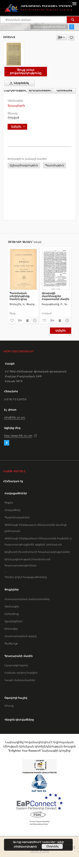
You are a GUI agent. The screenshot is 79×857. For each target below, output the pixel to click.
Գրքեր (8, 502)
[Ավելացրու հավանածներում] (71, 37)
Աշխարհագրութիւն (24, 165)
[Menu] (74, 3)
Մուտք (9, 705)
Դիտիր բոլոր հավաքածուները (25, 577)
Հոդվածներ (12, 510)
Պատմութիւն (54, 165)
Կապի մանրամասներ (19, 680)
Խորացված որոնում (49, 26)
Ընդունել (52, 846)
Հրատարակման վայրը (20, 636)
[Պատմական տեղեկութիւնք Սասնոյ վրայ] (23, 269)
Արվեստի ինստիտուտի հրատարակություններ (37, 552)
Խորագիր (11, 628)
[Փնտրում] (73, 19)
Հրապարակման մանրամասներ (27, 599)
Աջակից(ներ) (13, 621)
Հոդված (13, 117)
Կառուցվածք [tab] (64, 90)
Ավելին (60, 330)
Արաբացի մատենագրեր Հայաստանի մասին (55, 296)
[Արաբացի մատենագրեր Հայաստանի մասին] (56, 269)
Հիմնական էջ (13, 481)
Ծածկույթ (11, 643)
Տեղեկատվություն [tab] (40, 90)
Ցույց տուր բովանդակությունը (26, 71)
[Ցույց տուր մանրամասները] (34, 320)
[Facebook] (6, 443)
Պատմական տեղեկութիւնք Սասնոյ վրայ (19, 296)
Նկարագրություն (16, 665)
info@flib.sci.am (14, 417)
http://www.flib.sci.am (18, 435)
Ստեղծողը (11, 614)
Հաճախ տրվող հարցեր (21, 672)
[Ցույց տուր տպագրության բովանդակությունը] (27, 320)
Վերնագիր (11, 606)
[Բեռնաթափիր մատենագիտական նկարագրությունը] (19, 320)
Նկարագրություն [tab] (15, 90)
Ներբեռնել (18, 83)
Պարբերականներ (17, 517)
